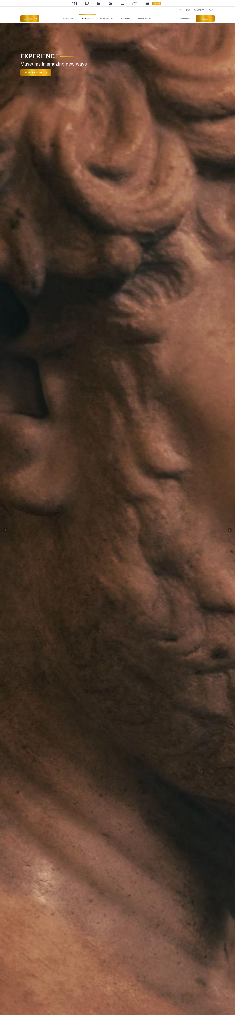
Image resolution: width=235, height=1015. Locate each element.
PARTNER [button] (28, 18)
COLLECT (205, 18)
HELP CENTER (145, 18)
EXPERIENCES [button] (107, 18)
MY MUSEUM (183, 18)
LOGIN (210, 10)
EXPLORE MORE (36, 72)
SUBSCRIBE (199, 10)
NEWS (187, 10)
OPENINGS (87, 18)
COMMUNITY (125, 18)
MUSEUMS (68, 18)
